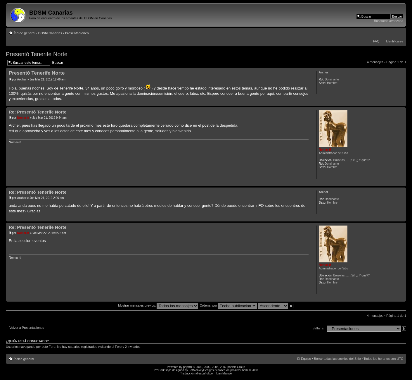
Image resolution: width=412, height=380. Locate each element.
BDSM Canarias (50, 33)
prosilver (235, 370)
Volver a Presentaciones (26, 327)
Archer (21, 79)
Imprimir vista (390, 32)
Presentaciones (77, 33)
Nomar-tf (23, 117)
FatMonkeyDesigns (201, 370)
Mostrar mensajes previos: (158, 305)
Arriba (401, 103)
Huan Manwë (223, 373)
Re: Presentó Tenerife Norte (37, 111)
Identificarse (394, 41)
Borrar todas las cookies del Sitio (337, 358)
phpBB (187, 367)
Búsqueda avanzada (388, 21)
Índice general (24, 33)
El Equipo (304, 358)
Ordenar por (228, 305)
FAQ (376, 41)
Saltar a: (318, 328)
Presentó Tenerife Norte (36, 54)
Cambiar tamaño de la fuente (399, 32)
